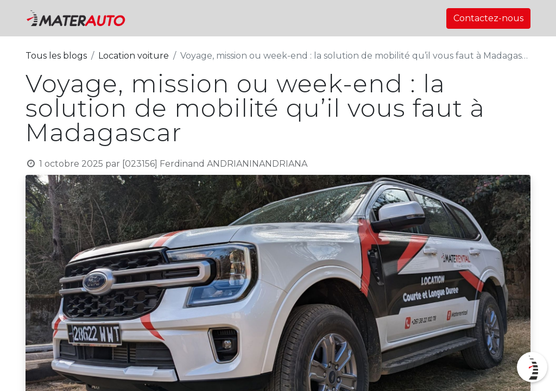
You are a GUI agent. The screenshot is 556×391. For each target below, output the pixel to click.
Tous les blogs (56, 56)
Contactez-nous (488, 18)
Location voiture (133, 56)
